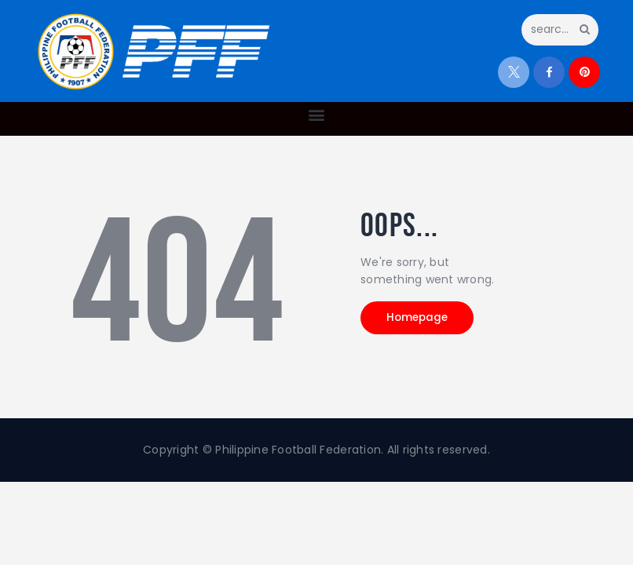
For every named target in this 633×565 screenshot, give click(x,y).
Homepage (425, 319)
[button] (316, 115)
